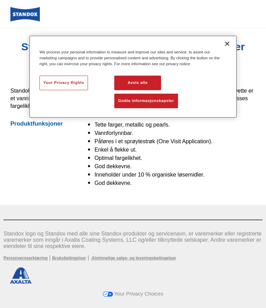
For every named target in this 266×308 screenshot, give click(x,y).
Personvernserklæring (25, 258)
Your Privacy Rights (63, 82)
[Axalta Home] (25, 19)
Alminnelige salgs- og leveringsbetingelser (133, 258)
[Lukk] (227, 43)
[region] (133, 76)
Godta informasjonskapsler (146, 101)
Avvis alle (138, 82)
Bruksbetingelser (69, 258)
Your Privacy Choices (133, 294)
